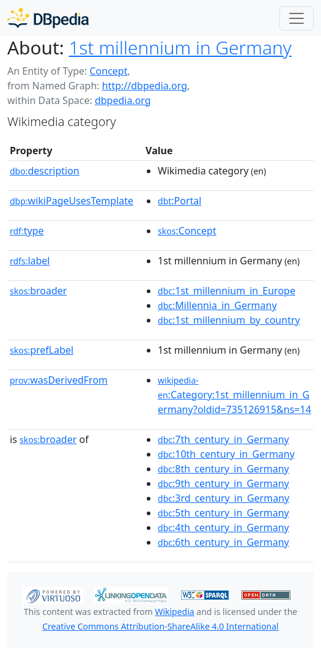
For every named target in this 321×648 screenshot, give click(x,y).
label (30, 260)
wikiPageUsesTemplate (71, 200)
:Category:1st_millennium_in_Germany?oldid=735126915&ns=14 (234, 395)
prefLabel (41, 350)
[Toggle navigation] (296, 18)
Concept (108, 71)
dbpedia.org (123, 100)
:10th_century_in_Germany (226, 454)
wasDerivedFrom (59, 380)
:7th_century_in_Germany (223, 439)
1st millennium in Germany (180, 47)
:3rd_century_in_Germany (223, 498)
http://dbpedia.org (144, 85)
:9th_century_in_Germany (223, 483)
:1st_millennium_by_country (229, 320)
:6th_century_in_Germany (223, 542)
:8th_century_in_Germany (223, 468)
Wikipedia (174, 611)
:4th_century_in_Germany (223, 527)
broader (38, 290)
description (44, 170)
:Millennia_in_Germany (217, 305)
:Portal (179, 200)
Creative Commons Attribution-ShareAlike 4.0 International (160, 626)
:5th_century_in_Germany (223, 513)
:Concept (187, 230)
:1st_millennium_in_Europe (226, 290)
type (27, 230)
